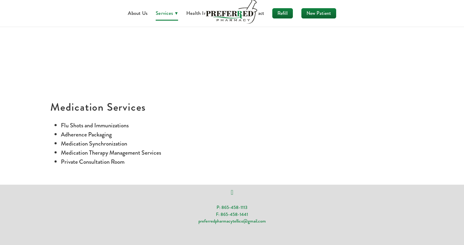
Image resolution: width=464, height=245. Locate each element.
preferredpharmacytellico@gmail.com (232, 221)
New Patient (319, 13)
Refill (282, 13)
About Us (137, 13)
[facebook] (232, 192)
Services (167, 13)
